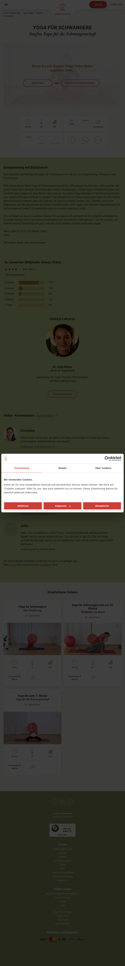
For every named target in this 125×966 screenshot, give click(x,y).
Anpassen (62, 505)
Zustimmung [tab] (21, 467)
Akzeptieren (102, 505)
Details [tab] (62, 467)
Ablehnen (22, 505)
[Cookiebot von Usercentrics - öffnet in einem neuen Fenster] (107, 458)
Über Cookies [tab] (103, 467)
